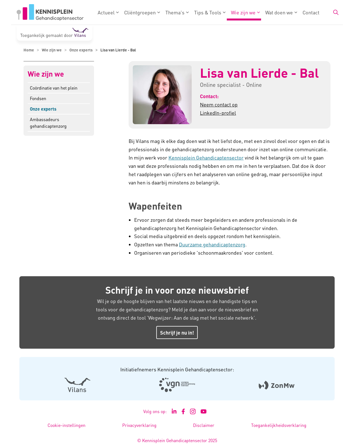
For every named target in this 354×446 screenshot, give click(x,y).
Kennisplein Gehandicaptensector (206, 157)
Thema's (174, 12)
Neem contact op (219, 104)
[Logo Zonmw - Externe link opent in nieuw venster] (277, 384)
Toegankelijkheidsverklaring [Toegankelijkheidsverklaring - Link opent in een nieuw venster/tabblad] (278, 425)
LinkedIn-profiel (218, 112)
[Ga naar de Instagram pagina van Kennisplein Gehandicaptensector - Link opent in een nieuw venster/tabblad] (193, 411)
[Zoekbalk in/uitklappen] (336, 12)
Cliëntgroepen (140, 12)
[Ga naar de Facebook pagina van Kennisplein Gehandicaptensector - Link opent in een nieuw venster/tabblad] (183, 411)
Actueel (106, 12)
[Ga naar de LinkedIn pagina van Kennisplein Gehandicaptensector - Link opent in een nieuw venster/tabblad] (174, 411)
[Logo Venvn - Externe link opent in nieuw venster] (177, 385)
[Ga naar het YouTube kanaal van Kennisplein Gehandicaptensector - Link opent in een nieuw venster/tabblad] (204, 411)
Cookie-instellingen (66, 425)
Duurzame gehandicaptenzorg (212, 244)
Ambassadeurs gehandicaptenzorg (48, 122)
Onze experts (43, 109)
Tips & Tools (207, 12)
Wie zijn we (243, 12)
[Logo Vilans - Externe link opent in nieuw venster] (78, 385)
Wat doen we (279, 12)
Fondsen (38, 98)
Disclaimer (203, 425)
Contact (311, 12)
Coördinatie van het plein (53, 88)
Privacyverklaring (139, 425)
